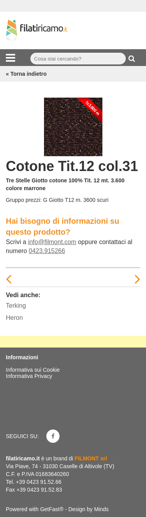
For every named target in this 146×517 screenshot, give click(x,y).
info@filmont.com (52, 242)
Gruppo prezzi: (24, 200)
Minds (101, 509)
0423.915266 (47, 251)
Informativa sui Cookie (33, 370)
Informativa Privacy (29, 376)
